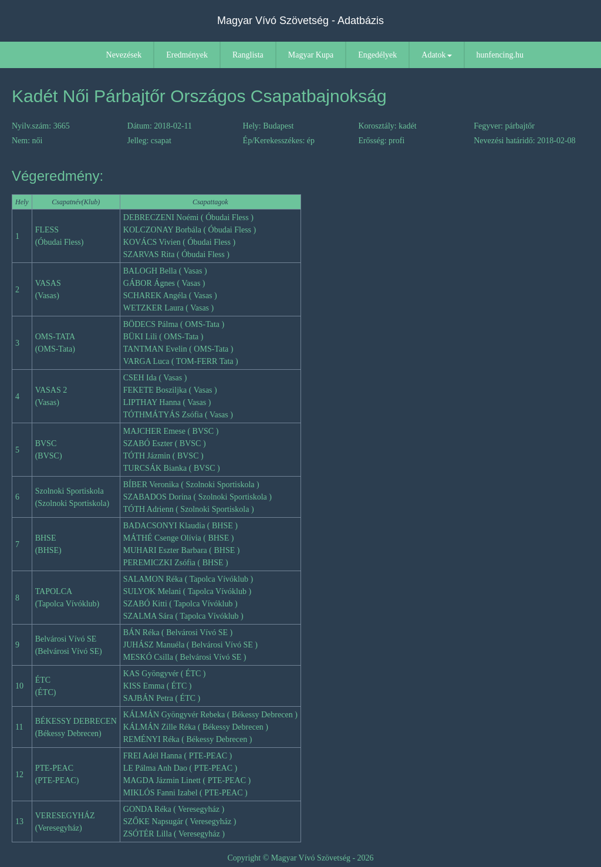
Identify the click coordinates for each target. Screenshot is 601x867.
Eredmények (187, 54)
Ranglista (248, 54)
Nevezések (124, 54)
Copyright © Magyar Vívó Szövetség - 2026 (300, 857)
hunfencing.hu (500, 54)
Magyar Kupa (310, 54)
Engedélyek (377, 54)
